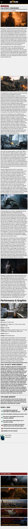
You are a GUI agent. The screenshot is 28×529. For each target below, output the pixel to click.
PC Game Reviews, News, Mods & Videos (14, 1)
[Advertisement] (14, 457)
